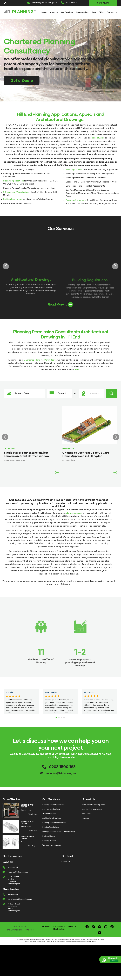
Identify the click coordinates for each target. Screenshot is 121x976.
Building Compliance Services (54, 826)
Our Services (67, 12)
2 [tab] (59, 720)
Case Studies (82, 12)
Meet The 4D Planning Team (93, 808)
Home (43, 12)
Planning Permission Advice (53, 808)
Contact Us (112, 12)
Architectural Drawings (51, 821)
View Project (32, 817)
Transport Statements (76, 200)
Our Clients (86, 817)
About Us (54, 12)
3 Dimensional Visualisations (16, 192)
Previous (6, 268)
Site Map (29, 933)
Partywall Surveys (49, 839)
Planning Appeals (74, 169)
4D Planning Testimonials (92, 812)
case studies (98, 138)
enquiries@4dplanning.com (44, 3)
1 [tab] (56, 720)
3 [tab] (61, 720)
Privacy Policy (19, 930)
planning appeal (74, 516)
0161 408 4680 (13, 897)
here (77, 372)
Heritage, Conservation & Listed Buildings (59, 835)
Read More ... (60, 307)
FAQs (101, 12)
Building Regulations (12, 199)
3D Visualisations (49, 817)
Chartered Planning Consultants (40, 363)
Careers (85, 821)
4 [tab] (64, 720)
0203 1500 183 (72, 3)
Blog (94, 12)
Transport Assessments (51, 848)
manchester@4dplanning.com (20, 902)
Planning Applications (13, 181)
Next (115, 268)
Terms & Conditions (13, 933)
